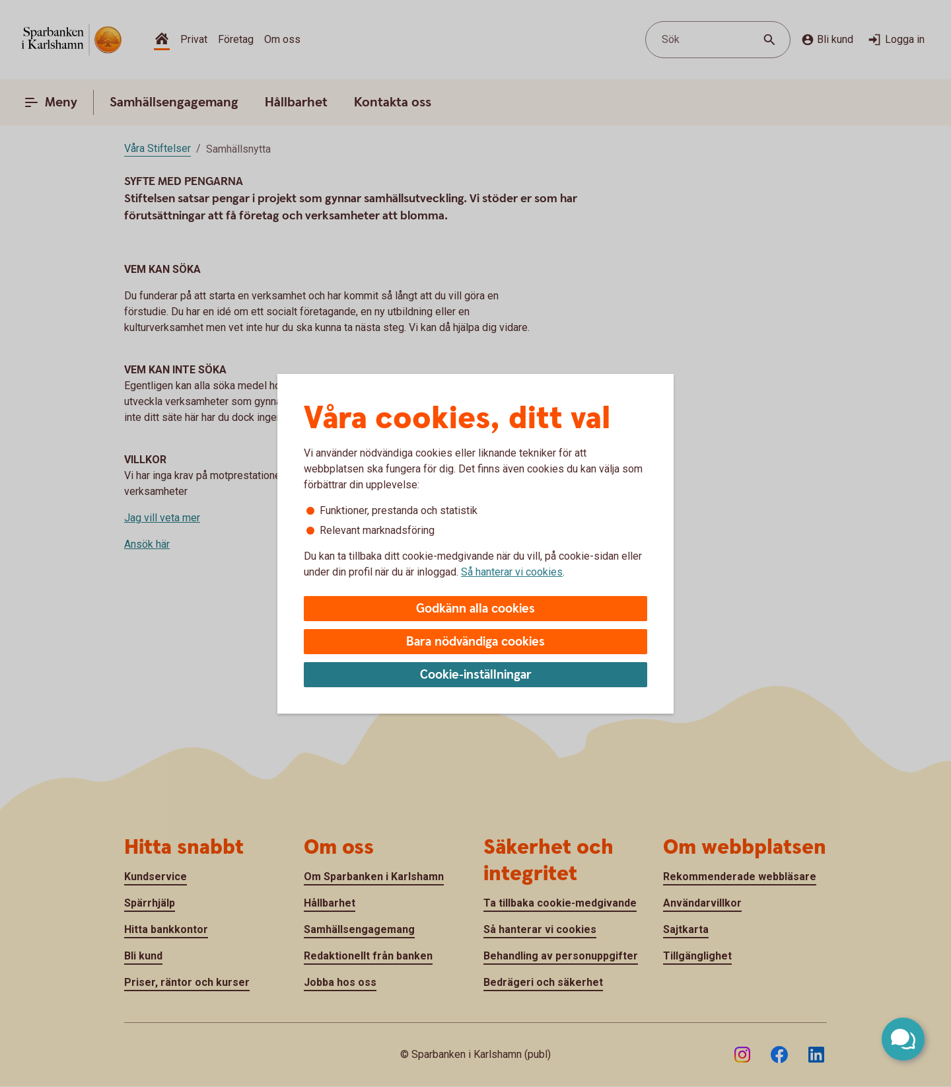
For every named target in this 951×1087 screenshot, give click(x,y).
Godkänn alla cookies (475, 609)
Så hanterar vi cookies (512, 572)
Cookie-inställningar (476, 675)
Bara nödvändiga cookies (475, 642)
